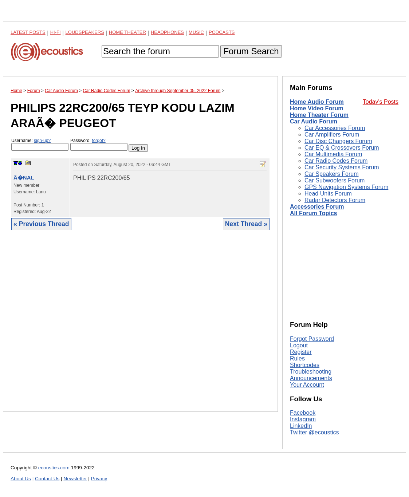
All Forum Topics (313, 213)
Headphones (167, 32)
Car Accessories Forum (334, 128)
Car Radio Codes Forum (335, 161)
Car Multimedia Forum (333, 154)
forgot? (98, 140)
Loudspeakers (85, 32)
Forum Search (251, 51)
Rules (297, 358)
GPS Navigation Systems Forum (346, 187)
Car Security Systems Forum (341, 167)
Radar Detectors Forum (334, 200)
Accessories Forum (317, 207)
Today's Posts (380, 102)
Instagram (303, 419)
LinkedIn (301, 426)
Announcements (311, 378)
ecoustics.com (54, 467)
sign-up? (42, 140)
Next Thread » (246, 224)
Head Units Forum (328, 193)
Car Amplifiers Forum (331, 134)
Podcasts (222, 32)
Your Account (307, 385)
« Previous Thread (41, 224)
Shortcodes (304, 365)
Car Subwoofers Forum (334, 180)
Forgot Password (312, 339)
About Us (21, 478)
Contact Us (47, 478)
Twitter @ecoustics (314, 432)
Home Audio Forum (317, 102)
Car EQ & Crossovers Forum (341, 148)
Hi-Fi (55, 32)
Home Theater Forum (319, 115)
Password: (98, 144)
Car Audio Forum (313, 121)
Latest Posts (28, 32)
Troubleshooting (310, 371)
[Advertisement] (140, 326)
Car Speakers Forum (331, 174)
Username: (39, 144)
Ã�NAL (23, 177)
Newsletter (75, 478)
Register (301, 352)
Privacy (99, 478)
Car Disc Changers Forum (338, 141)
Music (196, 32)
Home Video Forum (316, 108)
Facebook (302, 413)
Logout (299, 345)
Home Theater (127, 32)
